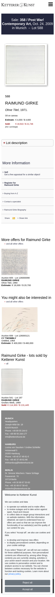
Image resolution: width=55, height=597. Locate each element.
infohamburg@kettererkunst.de (19, 463)
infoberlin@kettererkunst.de (17, 488)
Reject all (27, 582)
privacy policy (14, 574)
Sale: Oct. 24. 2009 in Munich (27, 24)
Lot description (16, 143)
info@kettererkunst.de (15, 437)
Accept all (27, 589)
